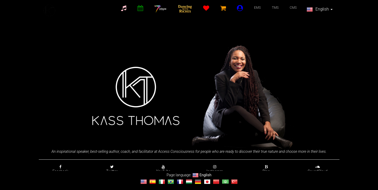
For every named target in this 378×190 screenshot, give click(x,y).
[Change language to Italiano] (162, 181)
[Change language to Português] (171, 181)
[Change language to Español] (152, 181)
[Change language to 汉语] (216, 181)
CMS (293, 8)
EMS (257, 8)
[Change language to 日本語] (207, 181)
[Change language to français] (180, 181)
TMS (275, 8)
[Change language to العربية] (225, 181)
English (320, 9)
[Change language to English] (143, 181)
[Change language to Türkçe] (234, 181)
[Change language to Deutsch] (198, 181)
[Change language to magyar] (189, 181)
